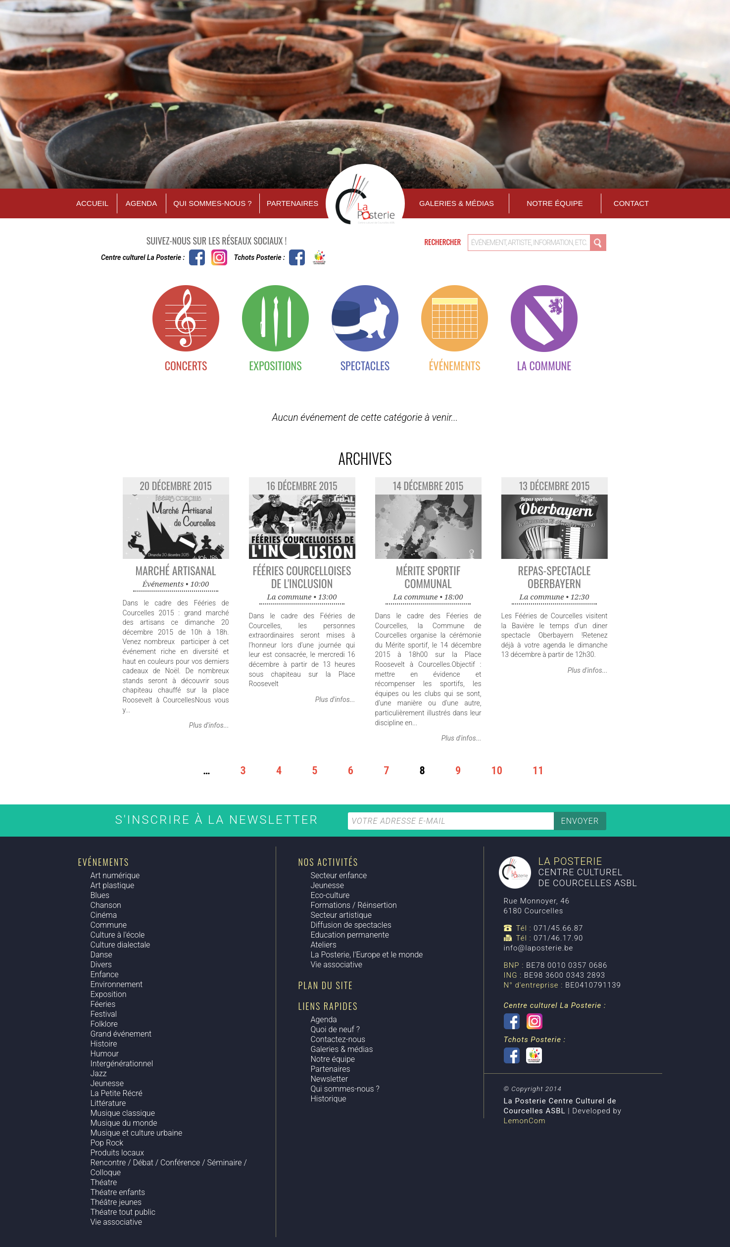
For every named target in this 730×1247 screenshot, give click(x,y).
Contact (631, 203)
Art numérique (115, 875)
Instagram (219, 257)
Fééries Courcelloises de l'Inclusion (302, 576)
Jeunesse (107, 1083)
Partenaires (292, 203)
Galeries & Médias (456, 203)
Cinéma (104, 915)
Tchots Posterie (308, 257)
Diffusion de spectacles (351, 925)
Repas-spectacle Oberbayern (554, 576)
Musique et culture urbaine (137, 1133)
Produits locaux (117, 1152)
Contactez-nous (338, 1039)
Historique (328, 1098)
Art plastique (113, 885)
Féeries (103, 1004)
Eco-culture (330, 895)
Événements (454, 365)
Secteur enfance (339, 875)
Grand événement (121, 1034)
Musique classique (123, 1113)
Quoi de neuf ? (335, 1029)
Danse (101, 954)
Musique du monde (124, 1123)
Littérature (108, 1103)
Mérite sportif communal (428, 576)
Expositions (275, 365)
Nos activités (328, 861)
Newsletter (329, 1079)
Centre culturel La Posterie (197, 257)
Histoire (104, 1043)
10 (496, 770)
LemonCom (525, 1120)
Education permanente (350, 935)
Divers (101, 964)
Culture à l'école (118, 935)
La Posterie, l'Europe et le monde (367, 954)
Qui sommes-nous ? (212, 203)
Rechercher (444, 241)
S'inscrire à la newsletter (219, 820)
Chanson (106, 905)
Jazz (99, 1073)
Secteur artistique (341, 915)
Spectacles (365, 365)
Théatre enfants (118, 1192)
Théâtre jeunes (116, 1202)
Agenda (141, 203)
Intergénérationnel (122, 1063)
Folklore (104, 1024)
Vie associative (116, 1222)
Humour (105, 1053)
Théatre (104, 1182)
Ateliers (324, 944)
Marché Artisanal (175, 570)
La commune (544, 365)
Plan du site (325, 985)
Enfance (105, 974)
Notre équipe (555, 203)
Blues (100, 895)
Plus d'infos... (209, 725)
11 (538, 770)
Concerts (186, 365)
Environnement (117, 984)
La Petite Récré (117, 1093)
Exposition (109, 994)
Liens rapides (328, 1005)
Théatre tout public (123, 1212)
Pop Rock (107, 1142)
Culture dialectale (120, 944)
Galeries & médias (342, 1049)
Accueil (92, 203)
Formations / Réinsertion (354, 905)
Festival (104, 1014)
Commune (109, 925)
